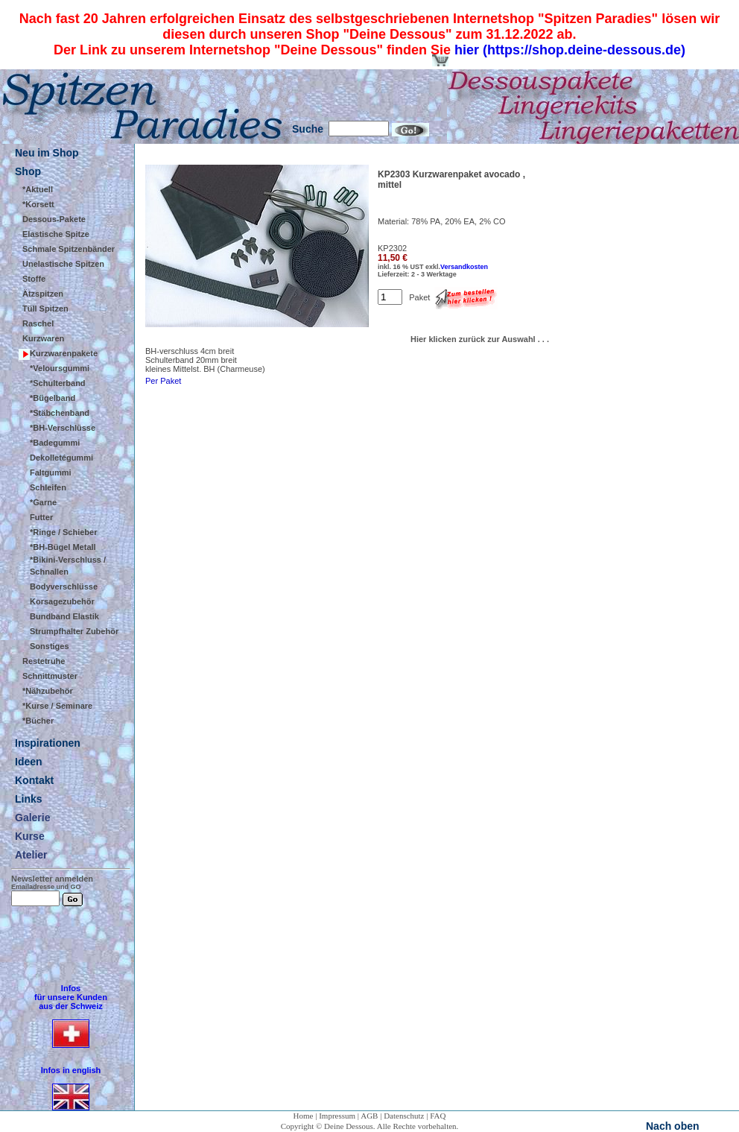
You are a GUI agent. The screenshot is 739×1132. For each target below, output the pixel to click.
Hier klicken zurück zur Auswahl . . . (479, 339)
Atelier (31, 855)
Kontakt (34, 780)
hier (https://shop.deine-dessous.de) (569, 49)
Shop (28, 171)
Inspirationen (47, 743)
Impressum (337, 1115)
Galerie (32, 817)
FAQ (437, 1115)
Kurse (30, 836)
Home (304, 1115)
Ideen (28, 762)
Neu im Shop (47, 153)
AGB (369, 1115)
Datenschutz (404, 1115)
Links (28, 799)
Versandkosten (464, 267)
